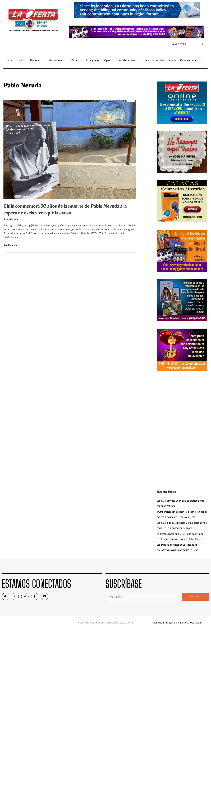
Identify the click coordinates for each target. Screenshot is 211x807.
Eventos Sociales (154, 60)
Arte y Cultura (10, 219)
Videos (172, 60)
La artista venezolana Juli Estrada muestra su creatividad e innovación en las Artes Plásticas (182, 536)
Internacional (57, 60)
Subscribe (195, 596)
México (76, 60)
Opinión (108, 60)
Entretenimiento (129, 60)
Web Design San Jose (163, 622)
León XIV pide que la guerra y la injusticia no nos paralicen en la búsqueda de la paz (180, 525)
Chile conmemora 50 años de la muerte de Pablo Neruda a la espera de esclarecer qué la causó (65, 209)
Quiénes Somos (191, 60)
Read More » (10, 245)
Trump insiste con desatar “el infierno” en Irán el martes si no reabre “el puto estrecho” (182, 514)
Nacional (37, 60)
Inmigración (93, 60)
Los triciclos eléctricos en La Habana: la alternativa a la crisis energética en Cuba (179, 547)
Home (9, 60)
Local (21, 60)
